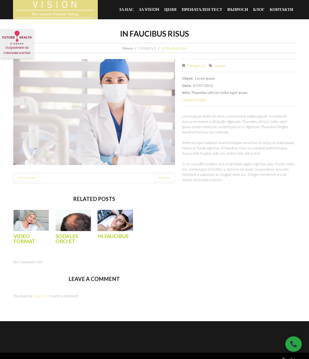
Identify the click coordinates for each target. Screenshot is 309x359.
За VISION (149, 9)
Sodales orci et (67, 238)
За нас (126, 9)
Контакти (281, 9)
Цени (170, 9)
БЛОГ (259, 9)
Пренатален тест (202, 9)
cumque (219, 65)
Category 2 (147, 48)
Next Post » (164, 177)
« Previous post (26, 177)
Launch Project (194, 100)
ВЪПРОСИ (237, 9)
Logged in (40, 296)
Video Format (24, 238)
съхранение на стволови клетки (16, 45)
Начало (127, 48)
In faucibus (113, 236)
